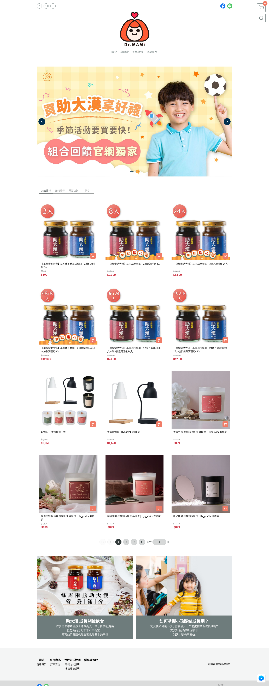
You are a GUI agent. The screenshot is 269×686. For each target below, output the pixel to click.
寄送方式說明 (72, 664)
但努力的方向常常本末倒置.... (85, 630)
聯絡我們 (41, 664)
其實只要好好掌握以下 (184, 630)
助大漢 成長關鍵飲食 (85, 621)
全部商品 (55, 660)
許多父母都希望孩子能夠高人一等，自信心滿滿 (85, 626)
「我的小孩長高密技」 (184, 634)
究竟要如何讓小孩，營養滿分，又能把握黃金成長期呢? (184, 626)
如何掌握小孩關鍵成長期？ (184, 621)
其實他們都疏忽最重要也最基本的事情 (85, 634)
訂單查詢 (55, 664)
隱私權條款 (91, 660)
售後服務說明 (72, 668)
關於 (41, 660)
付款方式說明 (72, 660)
